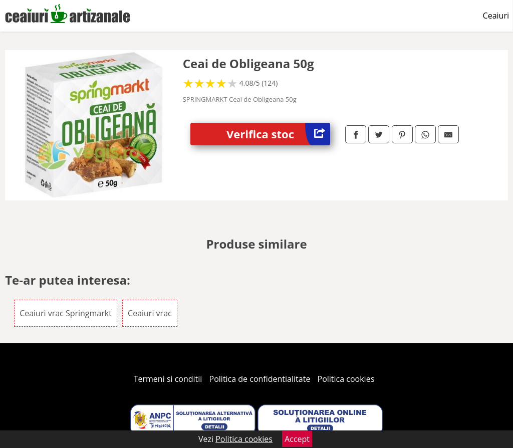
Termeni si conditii (168, 378)
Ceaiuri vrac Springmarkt (66, 313)
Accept (297, 438)
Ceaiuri (496, 15)
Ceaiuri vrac (150, 313)
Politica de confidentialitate (260, 378)
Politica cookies (346, 378)
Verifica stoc (278, 134)
